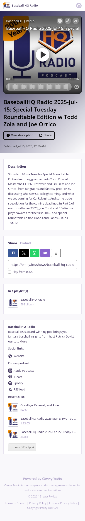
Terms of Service (15, 503)
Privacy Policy (37, 503)
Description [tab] (17, 166)
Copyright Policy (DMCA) (42, 508)
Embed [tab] (25, 243)
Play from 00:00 (20, 272)
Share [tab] (12, 243)
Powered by (42, 478)
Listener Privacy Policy (63, 503)
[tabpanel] (42, 198)
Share (45, 135)
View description (20, 135)
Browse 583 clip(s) (22, 447)
